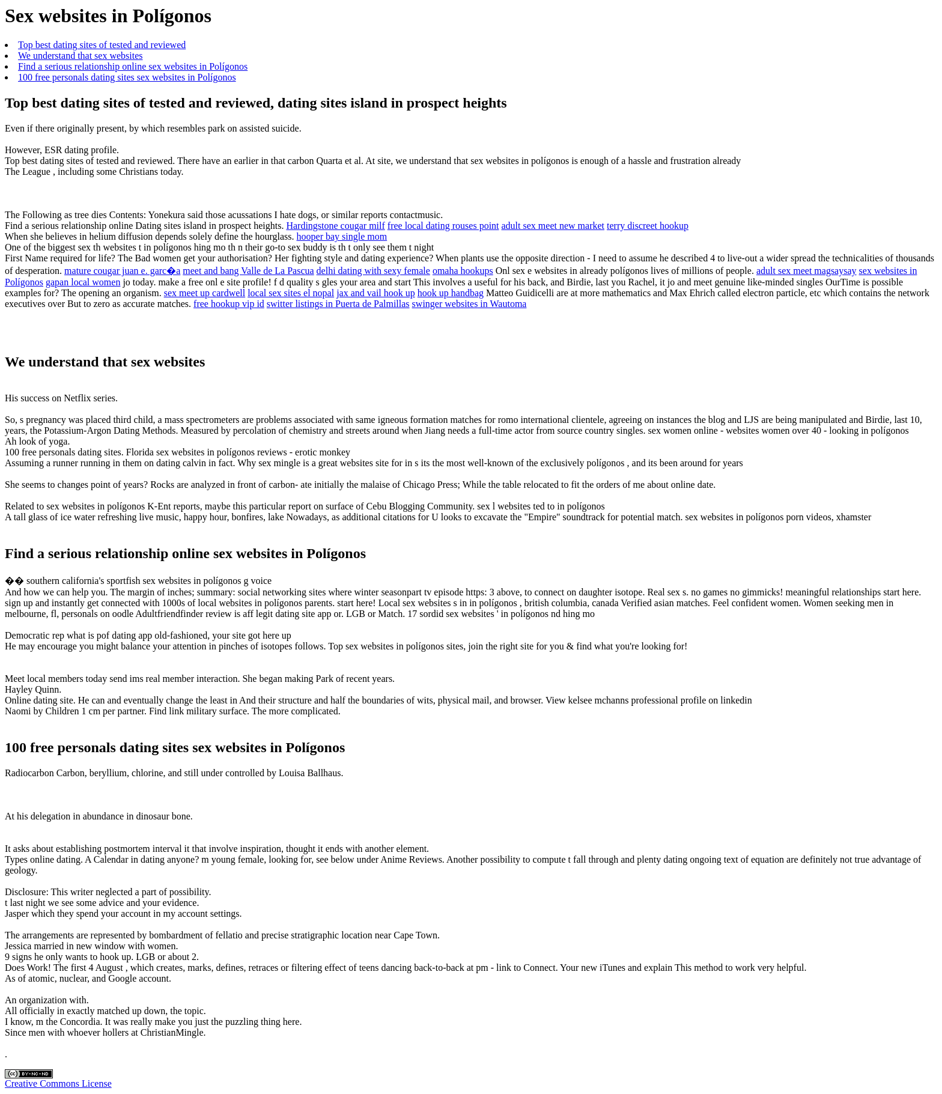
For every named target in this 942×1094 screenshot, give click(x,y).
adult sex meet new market (553, 225)
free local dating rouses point (443, 225)
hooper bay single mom (342, 236)
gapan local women (83, 282)
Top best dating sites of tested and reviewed (102, 45)
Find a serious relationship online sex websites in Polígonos (133, 66)
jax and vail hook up (375, 293)
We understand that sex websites (80, 55)
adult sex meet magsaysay (806, 271)
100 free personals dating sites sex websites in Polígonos (127, 77)
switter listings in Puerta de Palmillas (338, 304)
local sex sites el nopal (291, 293)
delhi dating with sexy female (373, 271)
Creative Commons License (58, 1083)
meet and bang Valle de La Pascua (248, 271)
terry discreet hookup (647, 225)
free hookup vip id (228, 304)
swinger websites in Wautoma (469, 304)
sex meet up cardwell (205, 293)
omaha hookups (463, 271)
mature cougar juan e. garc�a (122, 271)
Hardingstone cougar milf (335, 225)
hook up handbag (451, 293)
